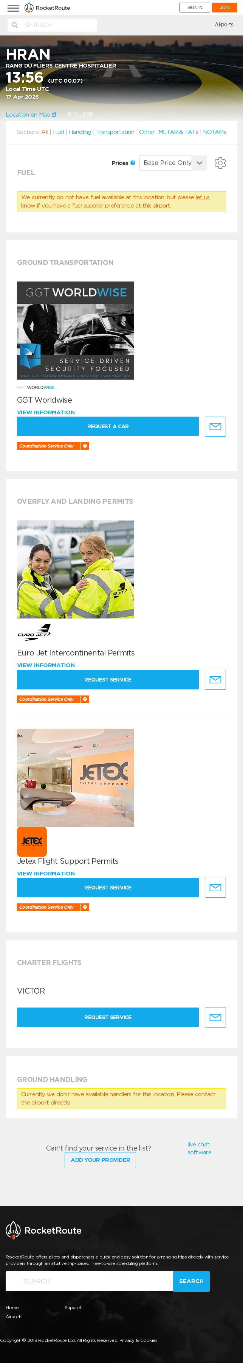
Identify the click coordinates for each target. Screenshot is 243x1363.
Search (191, 1281)
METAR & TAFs (178, 132)
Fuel (58, 132)
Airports (224, 25)
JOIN (224, 7)
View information (46, 412)
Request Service (108, 680)
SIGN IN (195, 7)
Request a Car (108, 426)
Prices (123, 163)
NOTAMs (214, 132)
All (44, 132)
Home (12, 1307)
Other (147, 132)
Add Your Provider (100, 1160)
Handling (80, 132)
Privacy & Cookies (138, 1340)
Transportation (115, 132)
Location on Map (31, 114)
